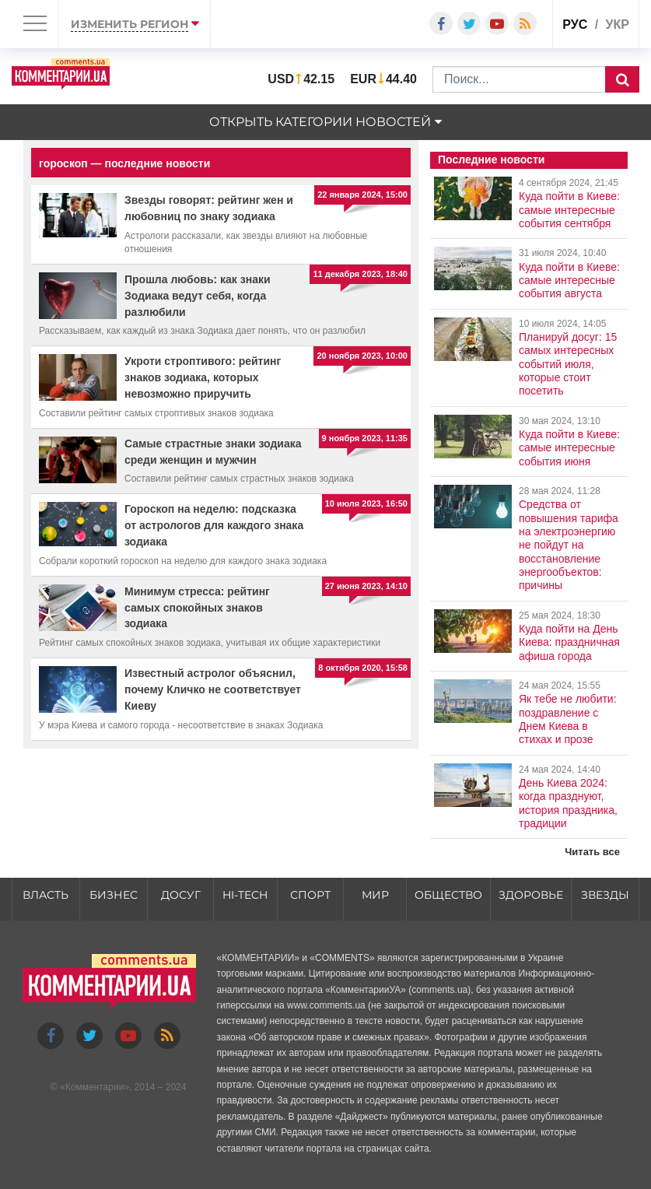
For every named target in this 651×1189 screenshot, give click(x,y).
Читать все (592, 852)
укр (617, 24)
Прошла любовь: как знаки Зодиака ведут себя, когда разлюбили (197, 295)
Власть (45, 895)
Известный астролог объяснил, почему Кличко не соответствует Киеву (212, 689)
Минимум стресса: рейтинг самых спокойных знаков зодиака (197, 607)
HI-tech (245, 895)
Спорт (310, 895)
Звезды (605, 895)
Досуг (181, 895)
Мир (375, 895)
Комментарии (94, 1087)
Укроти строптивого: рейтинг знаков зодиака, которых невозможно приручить (202, 377)
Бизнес (113, 895)
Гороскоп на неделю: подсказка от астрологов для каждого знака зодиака (213, 525)
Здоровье (531, 895)
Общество (448, 895)
